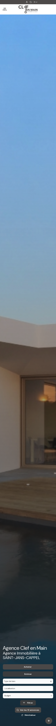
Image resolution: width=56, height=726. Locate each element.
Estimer (28, 680)
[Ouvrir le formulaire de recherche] (28, 709)
